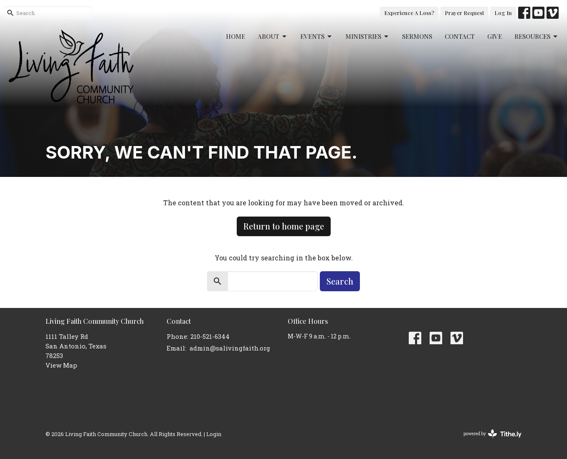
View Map (61, 365)
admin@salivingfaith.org (230, 348)
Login (213, 433)
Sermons (417, 36)
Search (340, 281)
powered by (492, 434)
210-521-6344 (210, 336)
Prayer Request (464, 12)
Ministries (367, 36)
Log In (503, 12)
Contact (460, 36)
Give (494, 36)
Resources (536, 36)
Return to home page (283, 226)
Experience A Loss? (409, 12)
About (273, 36)
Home (235, 36)
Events (316, 36)
